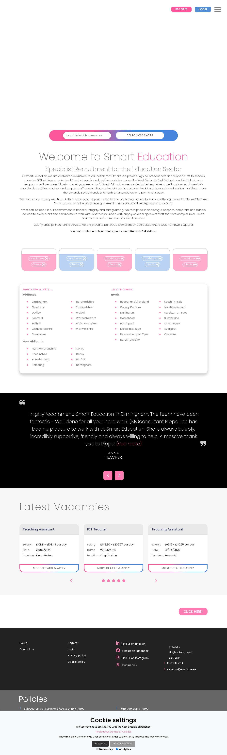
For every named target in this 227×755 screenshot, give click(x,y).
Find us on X (126, 665)
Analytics (123, 749)
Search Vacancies (140, 135)
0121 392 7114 (175, 663)
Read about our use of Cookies (113, 731)
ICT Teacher (97, 529)
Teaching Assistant (38, 529)
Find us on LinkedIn (131, 643)
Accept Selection (122, 743)
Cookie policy (76, 662)
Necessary (104, 749)
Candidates (38, 258)
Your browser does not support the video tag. (113, 72)
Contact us (26, 649)
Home (23, 643)
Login (203, 9)
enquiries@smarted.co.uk (181, 669)
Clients (38, 264)
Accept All (100, 743)
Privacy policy (77, 655)
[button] (107, 475)
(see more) (128, 444)
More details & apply (49, 568)
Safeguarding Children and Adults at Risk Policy (54, 709)
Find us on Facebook (132, 650)
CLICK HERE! (193, 611)
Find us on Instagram (132, 657)
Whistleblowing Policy (134, 709)
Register (181, 9)
